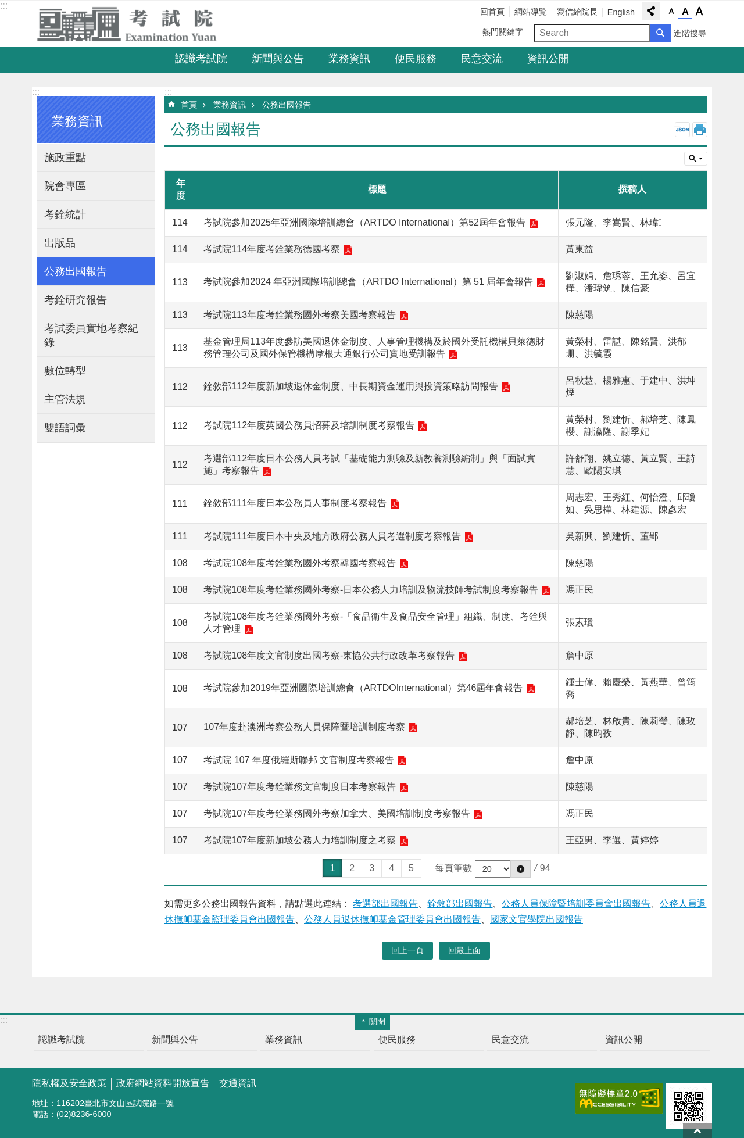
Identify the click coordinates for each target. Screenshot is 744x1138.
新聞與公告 (278, 59)
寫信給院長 (577, 11)
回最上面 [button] (464, 950)
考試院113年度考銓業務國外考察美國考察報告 (299, 315)
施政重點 (65, 157)
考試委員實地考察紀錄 (91, 335)
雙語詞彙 (65, 428)
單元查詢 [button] (695, 159)
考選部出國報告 (385, 903)
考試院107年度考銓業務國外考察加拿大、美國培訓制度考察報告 (336, 813)
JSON (682, 129)
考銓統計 (65, 214)
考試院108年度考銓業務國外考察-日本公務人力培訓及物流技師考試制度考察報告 (370, 590)
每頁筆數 (453, 868)
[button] (520, 869)
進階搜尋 (690, 33)
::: (4, 5)
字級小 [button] (671, 11)
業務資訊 (349, 59)
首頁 (189, 104)
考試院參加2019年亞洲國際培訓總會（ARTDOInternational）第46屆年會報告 (363, 688)
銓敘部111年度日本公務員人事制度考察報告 (295, 503)
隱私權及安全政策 (69, 1083)
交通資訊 (237, 1083)
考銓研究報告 (75, 300)
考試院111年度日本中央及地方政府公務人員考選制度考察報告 (332, 536)
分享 (651, 11)
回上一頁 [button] (407, 950)
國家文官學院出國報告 (536, 919)
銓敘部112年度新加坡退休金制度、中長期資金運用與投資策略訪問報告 (350, 386)
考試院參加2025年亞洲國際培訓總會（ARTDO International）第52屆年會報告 (364, 222)
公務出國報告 (75, 271)
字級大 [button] (699, 11)
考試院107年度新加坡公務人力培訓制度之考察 (299, 840)
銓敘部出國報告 (459, 903)
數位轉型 (65, 371)
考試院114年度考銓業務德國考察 (271, 249)
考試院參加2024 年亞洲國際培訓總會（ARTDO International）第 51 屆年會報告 (368, 282)
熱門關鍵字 (502, 32)
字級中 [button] (685, 11)
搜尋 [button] (660, 33)
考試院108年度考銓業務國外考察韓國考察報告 (299, 563)
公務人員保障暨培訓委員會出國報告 (576, 903)
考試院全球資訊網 (133, 24)
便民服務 (416, 59)
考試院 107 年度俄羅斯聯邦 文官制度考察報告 (298, 760)
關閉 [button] (377, 1021)
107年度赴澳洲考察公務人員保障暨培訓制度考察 (304, 727)
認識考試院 (201, 59)
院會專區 (65, 186)
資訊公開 (548, 59)
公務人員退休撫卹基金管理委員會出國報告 (392, 919)
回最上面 (697, 1130)
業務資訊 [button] (77, 121)
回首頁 (492, 11)
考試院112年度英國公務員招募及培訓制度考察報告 (308, 425)
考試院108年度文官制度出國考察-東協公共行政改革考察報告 (329, 655)
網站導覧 (530, 11)
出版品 (60, 243)
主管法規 (65, 399)
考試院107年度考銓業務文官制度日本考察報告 (299, 787)
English (621, 12)
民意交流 (482, 59)
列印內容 (699, 129)
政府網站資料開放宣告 (162, 1083)
